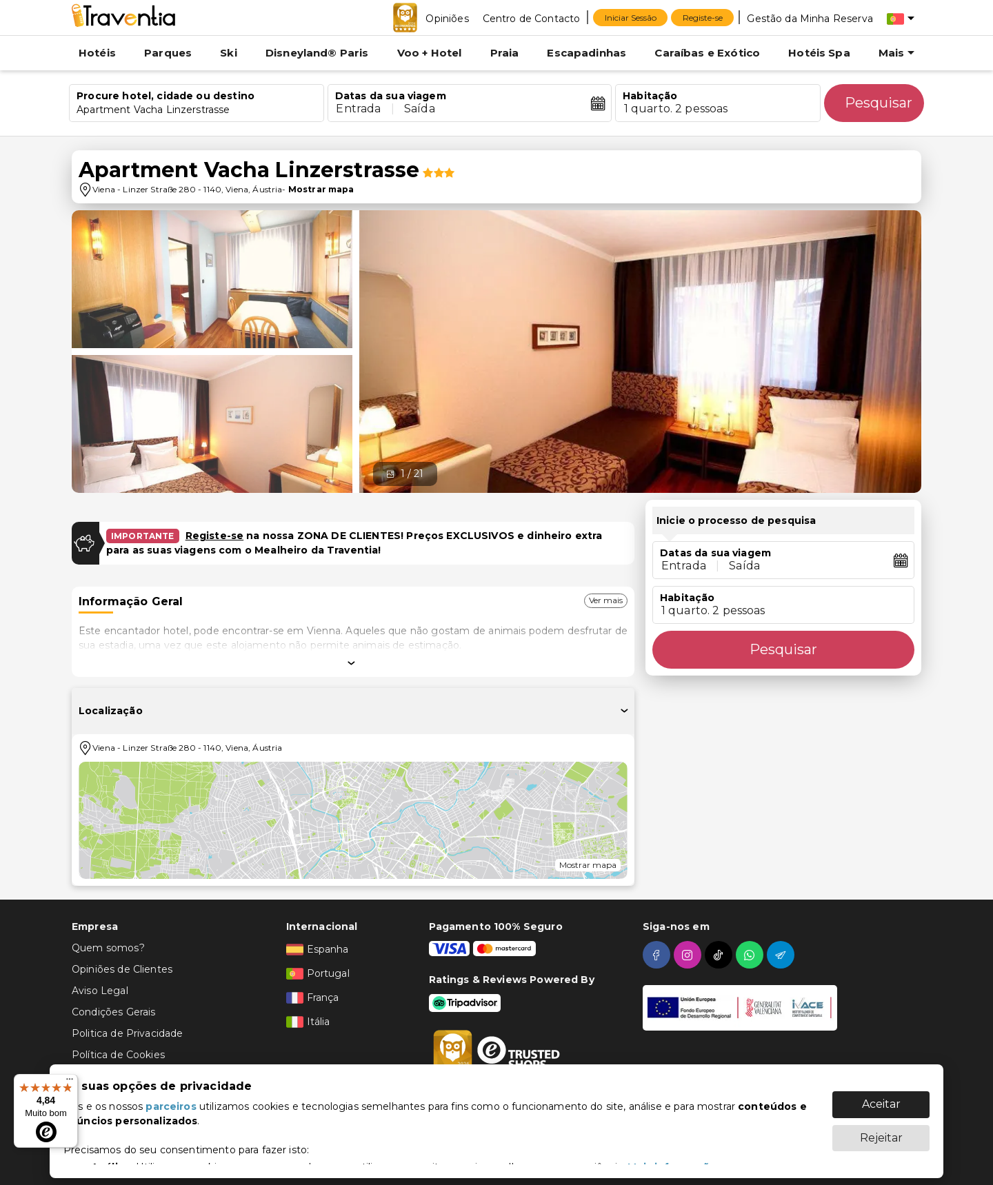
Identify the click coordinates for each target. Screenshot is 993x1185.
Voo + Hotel (429, 52)
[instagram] (689, 955)
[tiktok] (720, 955)
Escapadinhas (586, 52)
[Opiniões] (447, 18)
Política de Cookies (118, 1055)
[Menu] (69, 1082)
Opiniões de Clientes (122, 969)
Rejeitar (881, 1130)
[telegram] (782, 955)
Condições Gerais (113, 1012)
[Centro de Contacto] (532, 18)
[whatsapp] (751, 955)
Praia (504, 52)
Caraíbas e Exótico (707, 52)
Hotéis (97, 52)
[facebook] (658, 955)
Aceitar (881, 1097)
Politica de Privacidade (127, 1033)
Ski (228, 52)
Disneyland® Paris (317, 52)
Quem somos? (108, 948)
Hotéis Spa (819, 52)
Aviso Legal (100, 990)
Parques (168, 52)
